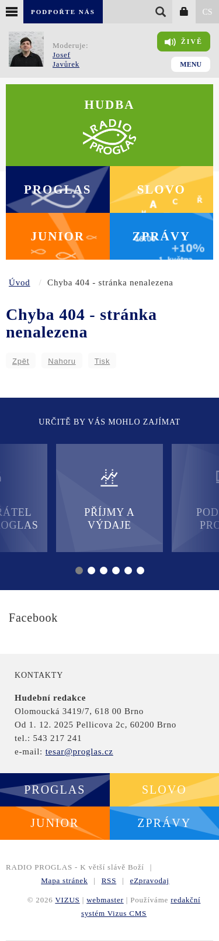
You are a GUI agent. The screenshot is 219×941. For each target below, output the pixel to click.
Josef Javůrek (66, 59)
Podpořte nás (63, 11)
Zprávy (162, 236)
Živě (184, 42)
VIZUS (67, 899)
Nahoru (61, 361)
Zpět (20, 361)
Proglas (58, 189)
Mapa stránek (64, 880)
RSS (109, 880)
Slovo (161, 189)
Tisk (102, 361)
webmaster (105, 899)
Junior (57, 236)
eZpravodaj (149, 880)
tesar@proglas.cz (79, 751)
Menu (190, 64)
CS (207, 12)
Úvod (19, 282)
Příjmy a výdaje (109, 499)
